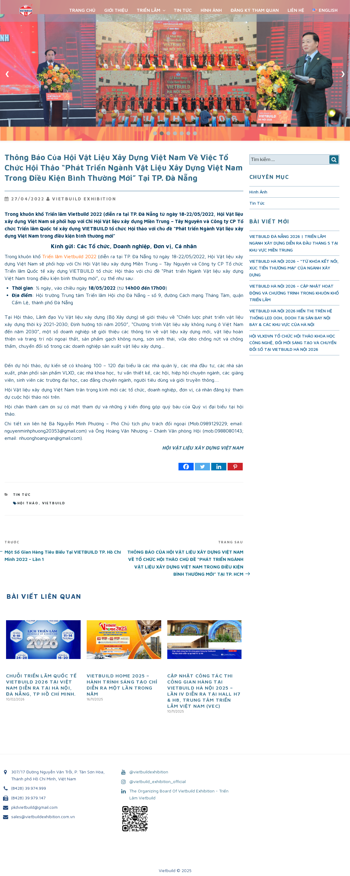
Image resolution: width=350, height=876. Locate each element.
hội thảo (28, 503)
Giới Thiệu (116, 10)
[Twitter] (202, 466)
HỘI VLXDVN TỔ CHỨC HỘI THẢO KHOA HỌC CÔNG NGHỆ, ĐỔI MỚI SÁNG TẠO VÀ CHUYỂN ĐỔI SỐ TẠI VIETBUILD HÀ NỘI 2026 (292, 342)
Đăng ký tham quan (255, 10)
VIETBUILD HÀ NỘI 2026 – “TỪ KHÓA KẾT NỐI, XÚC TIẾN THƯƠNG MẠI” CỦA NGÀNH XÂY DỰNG (294, 268)
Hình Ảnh (211, 10)
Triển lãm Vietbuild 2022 (69, 256)
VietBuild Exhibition (84, 198)
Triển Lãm (151, 10)
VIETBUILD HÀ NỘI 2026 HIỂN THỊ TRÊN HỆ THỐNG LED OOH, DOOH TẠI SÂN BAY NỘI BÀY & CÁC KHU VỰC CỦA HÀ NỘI (290, 317)
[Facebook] (186, 466)
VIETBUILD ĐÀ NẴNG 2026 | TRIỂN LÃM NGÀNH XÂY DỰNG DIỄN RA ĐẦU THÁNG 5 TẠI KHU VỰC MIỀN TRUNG (293, 243)
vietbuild (53, 503)
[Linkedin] (218, 466)
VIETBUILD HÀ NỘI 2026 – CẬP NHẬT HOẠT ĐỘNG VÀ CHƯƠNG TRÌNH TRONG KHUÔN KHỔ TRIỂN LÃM (294, 292)
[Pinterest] (235, 466)
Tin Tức (183, 10)
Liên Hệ (296, 10)
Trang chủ (82, 10)
